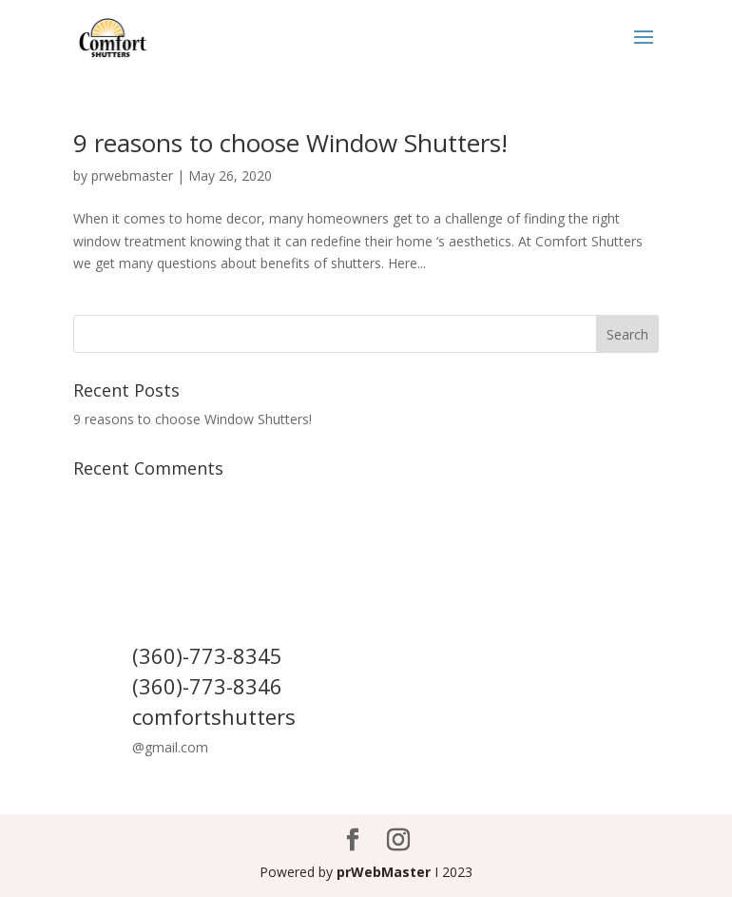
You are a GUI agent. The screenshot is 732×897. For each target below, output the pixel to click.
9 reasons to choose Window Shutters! (290, 143)
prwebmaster (132, 175)
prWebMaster (384, 872)
